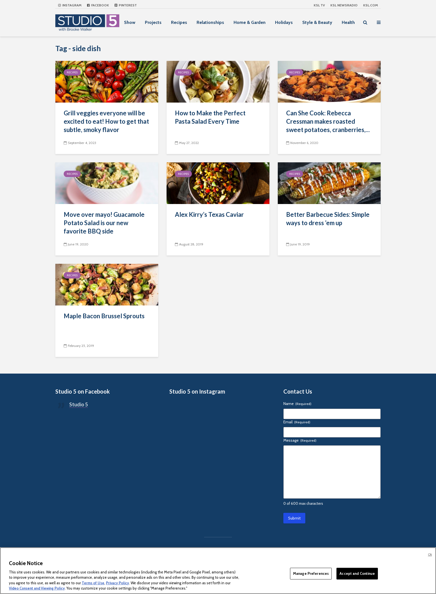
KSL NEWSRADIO (344, 5)
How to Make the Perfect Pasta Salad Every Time (210, 117)
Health (348, 22)
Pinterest (126, 5)
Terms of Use (93, 583)
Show (129, 22)
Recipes (179, 22)
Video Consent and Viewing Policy (37, 588)
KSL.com (370, 5)
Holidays (284, 22)
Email (296, 421)
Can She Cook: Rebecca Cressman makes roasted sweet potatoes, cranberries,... (328, 121)
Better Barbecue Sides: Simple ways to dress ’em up (328, 219)
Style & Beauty (317, 22)
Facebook (98, 5)
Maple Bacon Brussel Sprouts (104, 316)
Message (299, 440)
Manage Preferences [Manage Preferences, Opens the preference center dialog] (311, 573)
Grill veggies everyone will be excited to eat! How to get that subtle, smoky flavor (106, 121)
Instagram (69, 5)
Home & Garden (250, 22)
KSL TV (319, 5)
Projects (153, 22)
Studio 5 (78, 404)
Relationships (210, 22)
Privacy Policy (117, 583)
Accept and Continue (357, 573)
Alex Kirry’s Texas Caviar (209, 214)
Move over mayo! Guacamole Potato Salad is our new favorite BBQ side (104, 223)
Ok (430, 554)
